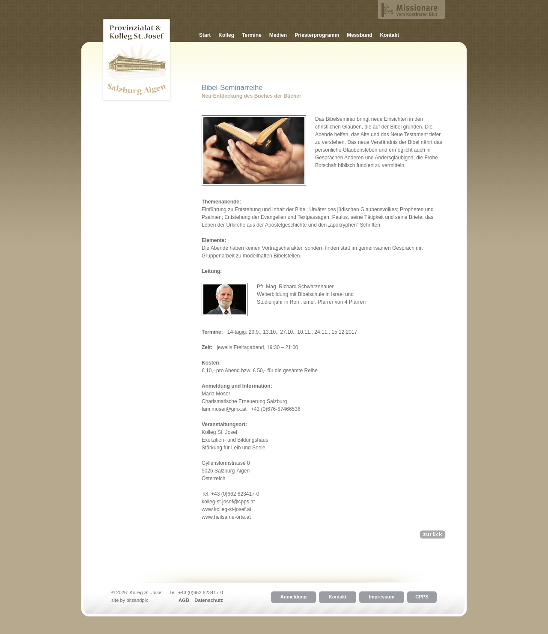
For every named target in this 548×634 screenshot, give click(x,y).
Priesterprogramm (317, 35)
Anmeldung (293, 597)
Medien (278, 35)
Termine (252, 35)
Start (205, 35)
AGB (184, 600)
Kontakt (389, 35)
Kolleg (226, 35)
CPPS (422, 597)
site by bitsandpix (129, 600)
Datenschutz (208, 600)
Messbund (359, 35)
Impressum (382, 597)
